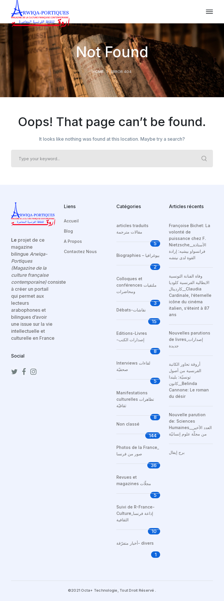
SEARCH (204, 158)
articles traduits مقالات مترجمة (132, 228)
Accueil (71, 220)
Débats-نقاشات (131, 309)
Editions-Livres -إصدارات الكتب (131, 336)
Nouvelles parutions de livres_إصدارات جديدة (189, 339)
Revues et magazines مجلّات (133, 480)
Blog (68, 231)
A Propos (73, 241)
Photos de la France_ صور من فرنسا (137, 450)
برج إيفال (177, 452)
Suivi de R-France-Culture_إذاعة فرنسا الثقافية (135, 513)
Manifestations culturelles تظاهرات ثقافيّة (135, 399)
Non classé (127, 423)
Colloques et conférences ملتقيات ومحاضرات (136, 285)
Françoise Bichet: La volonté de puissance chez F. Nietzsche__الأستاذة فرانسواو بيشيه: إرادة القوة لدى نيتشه (189, 241)
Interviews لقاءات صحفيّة (133, 366)
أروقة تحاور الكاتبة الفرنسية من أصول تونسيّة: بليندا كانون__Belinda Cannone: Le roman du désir (189, 380)
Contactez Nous (80, 251)
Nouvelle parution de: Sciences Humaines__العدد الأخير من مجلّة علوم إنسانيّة (190, 424)
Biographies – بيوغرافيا (138, 255)
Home (98, 71)
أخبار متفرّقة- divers (135, 543)
